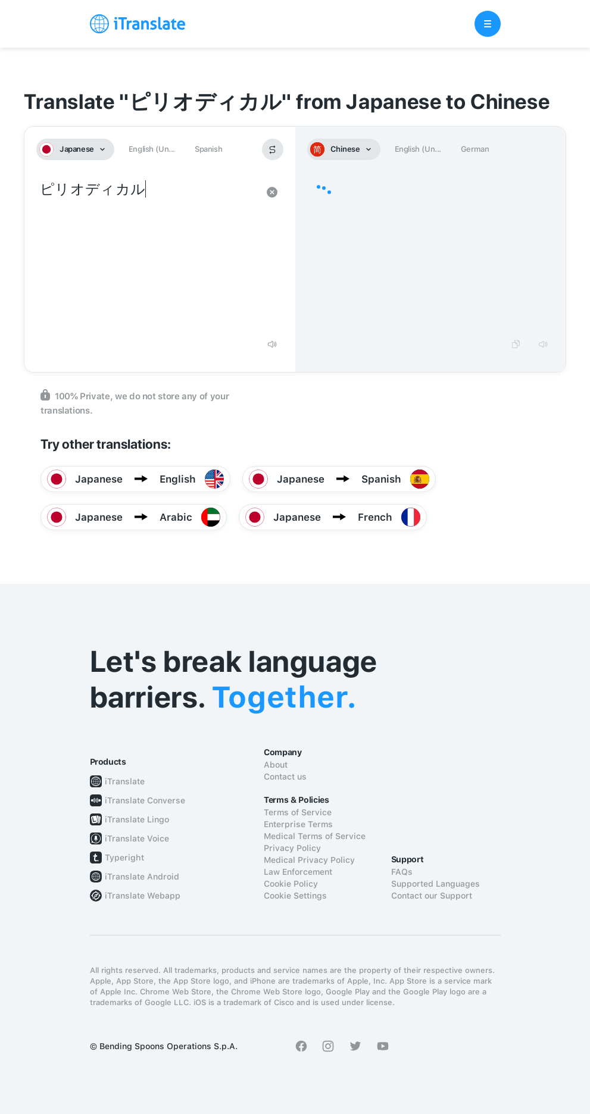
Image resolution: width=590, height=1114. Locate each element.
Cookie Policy (291, 883)
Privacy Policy (292, 848)
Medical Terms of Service (315, 836)
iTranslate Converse (145, 800)
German (475, 149)
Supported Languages (435, 883)
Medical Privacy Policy (309, 860)
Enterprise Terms (298, 824)
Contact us (285, 776)
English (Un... (152, 149)
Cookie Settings (295, 895)
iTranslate (125, 781)
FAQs (402, 872)
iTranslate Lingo (137, 819)
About (276, 764)
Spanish (208, 149)
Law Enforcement (298, 872)
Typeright (124, 857)
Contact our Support (431, 895)
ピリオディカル (148, 254)
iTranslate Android (142, 876)
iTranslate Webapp (142, 895)
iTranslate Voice (137, 838)
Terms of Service (298, 812)
